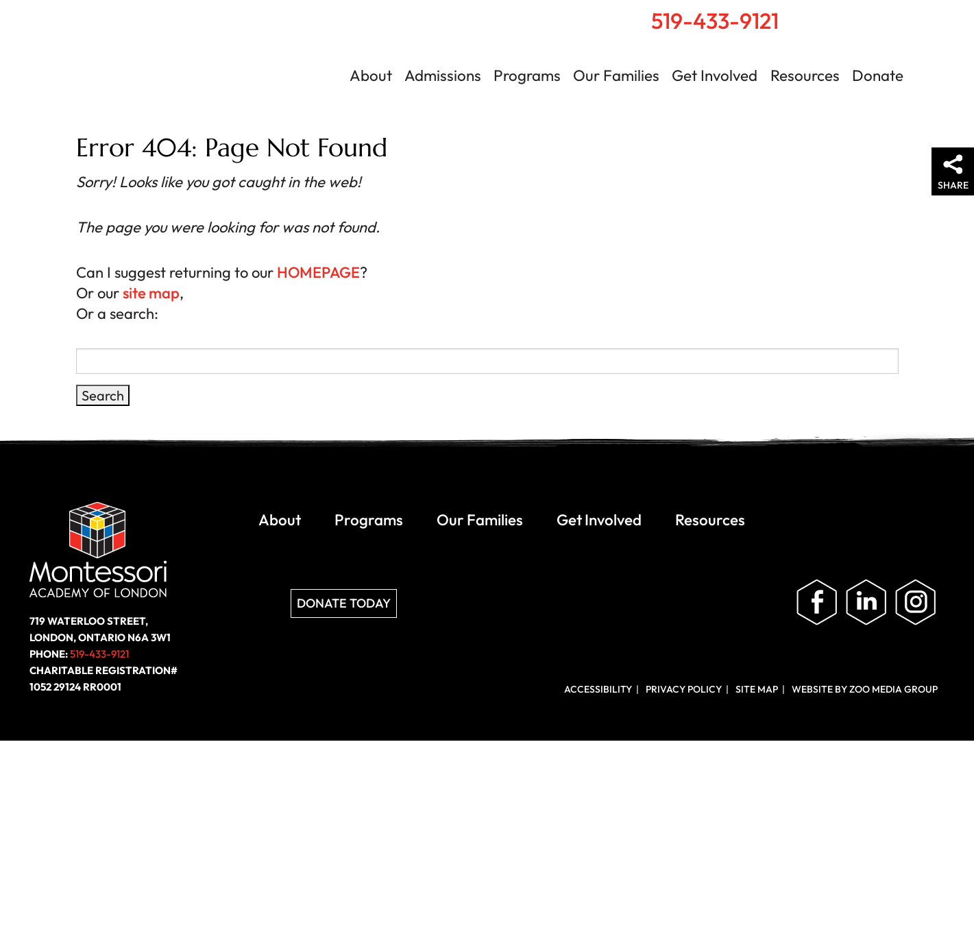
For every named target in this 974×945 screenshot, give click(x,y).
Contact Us (906, 15)
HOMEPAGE (318, 272)
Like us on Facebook (817, 603)
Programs (527, 75)
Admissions (442, 75)
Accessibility (598, 689)
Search (875, 14)
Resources (805, 75)
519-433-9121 (715, 20)
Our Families (616, 75)
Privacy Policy (684, 689)
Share (953, 185)
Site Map (756, 689)
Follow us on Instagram (915, 603)
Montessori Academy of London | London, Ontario (171, 64)
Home (846, 14)
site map (151, 292)
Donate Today (344, 603)
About (371, 75)
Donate (877, 75)
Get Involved (714, 75)
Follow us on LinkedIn (866, 603)
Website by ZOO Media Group (865, 689)
